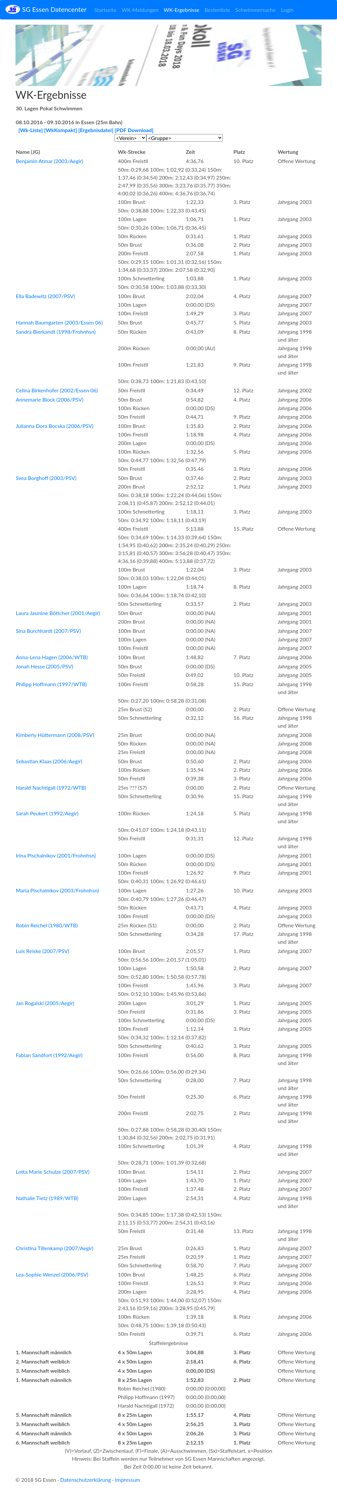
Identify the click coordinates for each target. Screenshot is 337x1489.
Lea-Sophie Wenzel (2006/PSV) (52, 1274)
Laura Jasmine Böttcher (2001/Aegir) (58, 613)
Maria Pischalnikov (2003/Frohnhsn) (57, 890)
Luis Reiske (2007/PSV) (42, 951)
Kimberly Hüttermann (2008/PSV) (55, 735)
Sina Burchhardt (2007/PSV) (48, 631)
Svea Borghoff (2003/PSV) (46, 478)
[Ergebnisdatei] (96, 130)
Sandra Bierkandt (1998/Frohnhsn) (55, 331)
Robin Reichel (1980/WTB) (47, 925)
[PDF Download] (134, 130)
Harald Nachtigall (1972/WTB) (51, 787)
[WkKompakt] (60, 130)
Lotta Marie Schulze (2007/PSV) (53, 1171)
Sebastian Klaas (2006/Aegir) (49, 761)
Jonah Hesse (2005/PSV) (44, 666)
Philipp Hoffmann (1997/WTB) (51, 684)
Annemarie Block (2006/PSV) (49, 399)
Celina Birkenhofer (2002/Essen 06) (57, 390)
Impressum (127, 1479)
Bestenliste (217, 10)
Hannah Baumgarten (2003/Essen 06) (59, 322)
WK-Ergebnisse (181, 10)
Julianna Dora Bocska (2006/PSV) (54, 426)
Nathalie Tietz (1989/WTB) (47, 1198)
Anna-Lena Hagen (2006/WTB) (52, 657)
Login (287, 10)
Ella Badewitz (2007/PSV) (45, 296)
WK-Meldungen (140, 10)
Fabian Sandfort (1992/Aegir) (49, 1055)
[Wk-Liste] (30, 130)
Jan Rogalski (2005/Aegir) (45, 1003)
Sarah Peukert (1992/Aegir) (47, 813)
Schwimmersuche (255, 10)
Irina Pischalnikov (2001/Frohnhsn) (56, 855)
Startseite (105, 10)
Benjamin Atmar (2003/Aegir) (49, 161)
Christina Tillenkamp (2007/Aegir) (54, 1248)
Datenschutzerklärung (85, 1479)
